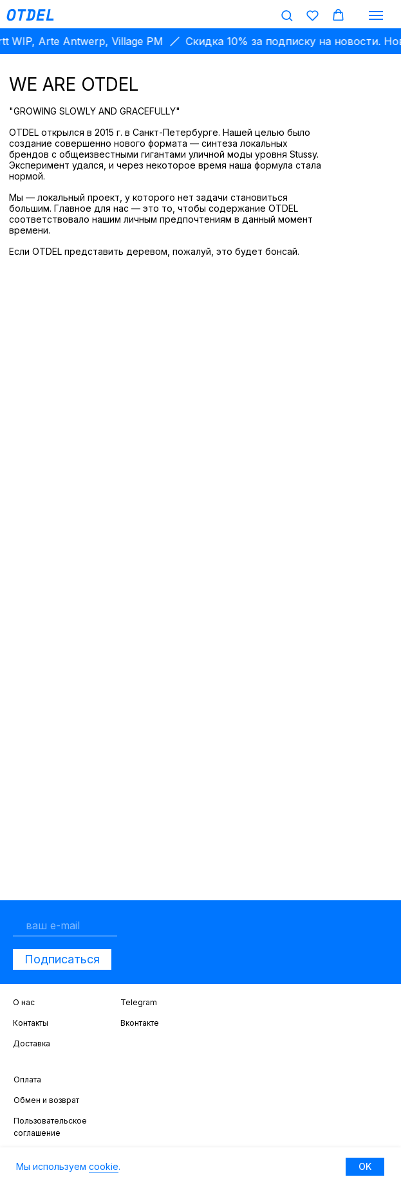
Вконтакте (139, 1023)
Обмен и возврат (46, 1100)
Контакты (30, 1023)
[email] (65, 925)
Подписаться (62, 959)
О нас (24, 1002)
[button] (287, 15)
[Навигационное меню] (376, 15)
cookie (103, 1166)
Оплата (27, 1079)
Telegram (138, 1002)
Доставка (31, 1043)
